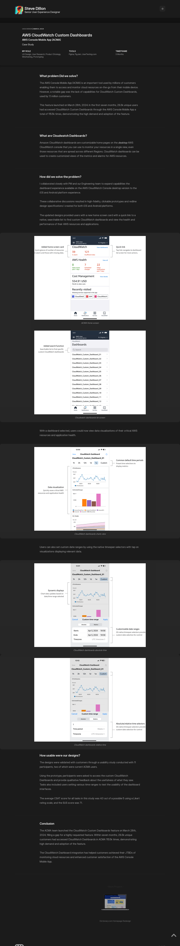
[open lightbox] (90, 278)
